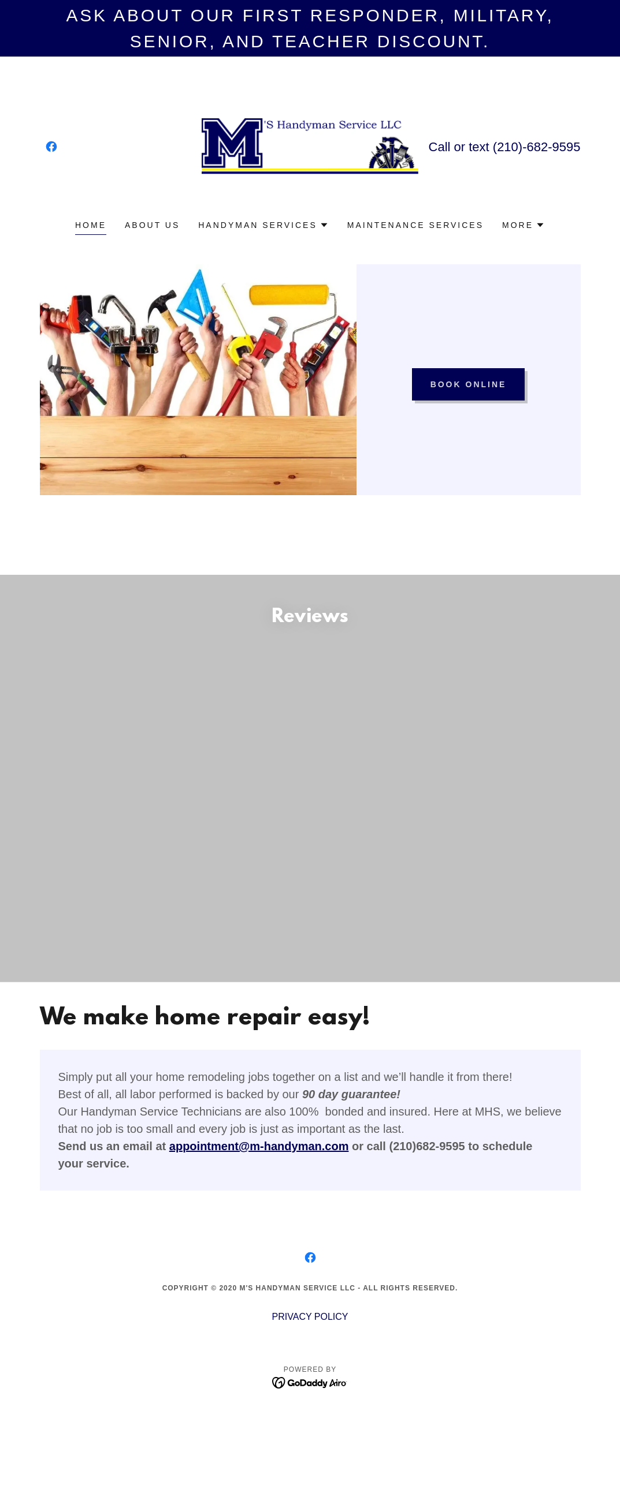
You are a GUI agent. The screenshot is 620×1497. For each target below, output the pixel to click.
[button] (263, 225)
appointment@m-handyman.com (259, 1146)
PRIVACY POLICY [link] (310, 1317)
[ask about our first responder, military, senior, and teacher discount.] (310, 28)
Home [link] (90, 225)
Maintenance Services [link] (415, 225)
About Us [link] (152, 225)
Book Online (468, 384)
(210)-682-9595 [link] (537, 147)
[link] (51, 146)
